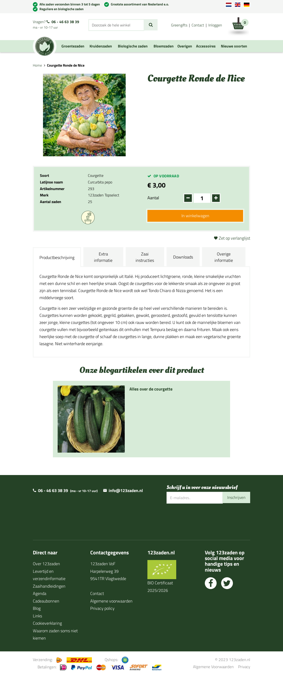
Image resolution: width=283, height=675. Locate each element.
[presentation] (202, 519)
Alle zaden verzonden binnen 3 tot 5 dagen (69, 4)
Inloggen (215, 25)
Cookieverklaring (47, 623)
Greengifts (179, 25)
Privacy (244, 667)
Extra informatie (103, 257)
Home (37, 65)
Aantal (153, 198)
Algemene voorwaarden (111, 601)
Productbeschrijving (56, 257)
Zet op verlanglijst (234, 238)
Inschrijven (235, 497)
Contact (198, 25)
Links (37, 616)
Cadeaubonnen (46, 601)
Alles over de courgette (150, 389)
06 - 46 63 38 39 (65, 22)
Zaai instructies (145, 257)
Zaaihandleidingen (49, 586)
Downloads (183, 257)
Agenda (39, 593)
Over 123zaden (46, 563)
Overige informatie (223, 257)
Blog (37, 608)
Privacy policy (102, 608)
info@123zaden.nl (126, 490)
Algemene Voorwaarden (213, 667)
